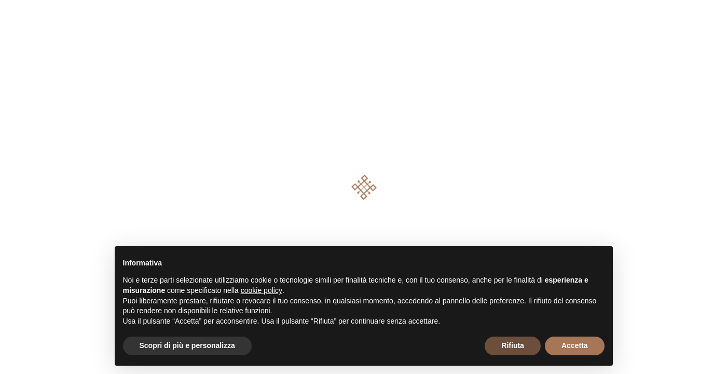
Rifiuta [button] (512, 345)
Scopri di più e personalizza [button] (187, 345)
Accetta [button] (574, 345)
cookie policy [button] (261, 290)
